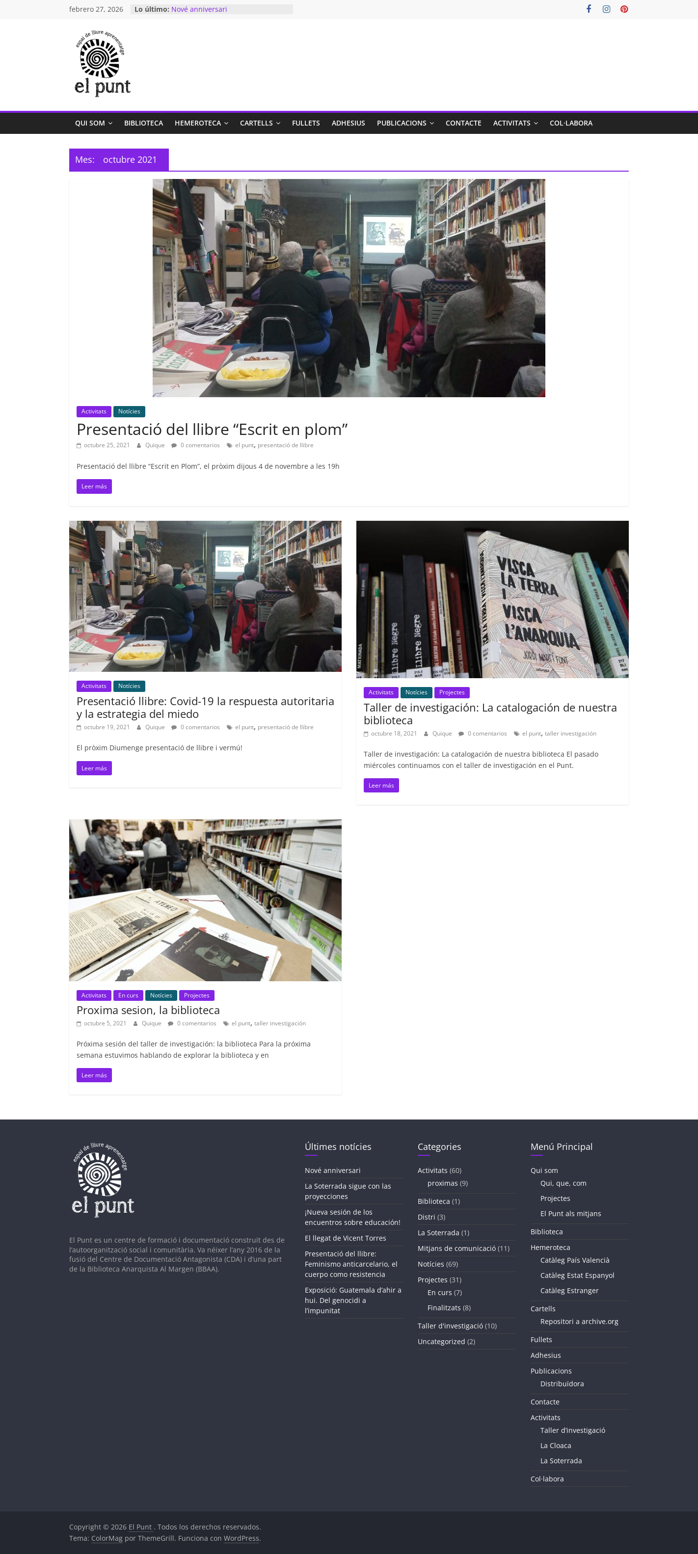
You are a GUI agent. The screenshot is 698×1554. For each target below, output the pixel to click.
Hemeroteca (198, 122)
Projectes (452, 692)
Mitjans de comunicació (457, 1248)
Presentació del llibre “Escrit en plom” (212, 428)
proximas (443, 1183)
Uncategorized (441, 1341)
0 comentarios (195, 445)
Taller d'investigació (450, 1325)
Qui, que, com (563, 1183)
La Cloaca (555, 1445)
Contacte (464, 122)
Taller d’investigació (572, 1430)
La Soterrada (438, 1232)
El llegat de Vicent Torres (345, 1238)
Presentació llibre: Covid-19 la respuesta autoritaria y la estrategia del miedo (205, 707)
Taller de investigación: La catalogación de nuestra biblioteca (490, 713)
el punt (244, 445)
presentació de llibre (286, 445)
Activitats (512, 122)
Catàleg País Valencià (575, 1260)
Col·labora (571, 122)
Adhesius (348, 122)
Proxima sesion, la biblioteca (148, 1009)
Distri (426, 1217)
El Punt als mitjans (570, 1213)
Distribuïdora (562, 1383)
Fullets (306, 122)
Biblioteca (143, 122)
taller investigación (570, 733)
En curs (128, 995)
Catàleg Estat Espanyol (577, 1275)
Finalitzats (444, 1307)
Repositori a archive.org (579, 1321)
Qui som (90, 122)
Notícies (129, 411)
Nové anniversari (199, 9)
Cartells (256, 122)
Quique (155, 445)
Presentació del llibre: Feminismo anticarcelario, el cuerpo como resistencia (351, 1264)
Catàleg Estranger (569, 1290)
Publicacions (402, 122)
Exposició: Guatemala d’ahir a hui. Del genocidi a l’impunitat (353, 1300)
